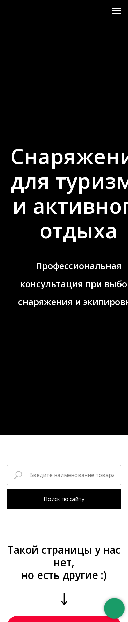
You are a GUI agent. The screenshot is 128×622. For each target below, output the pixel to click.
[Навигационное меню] (116, 11)
